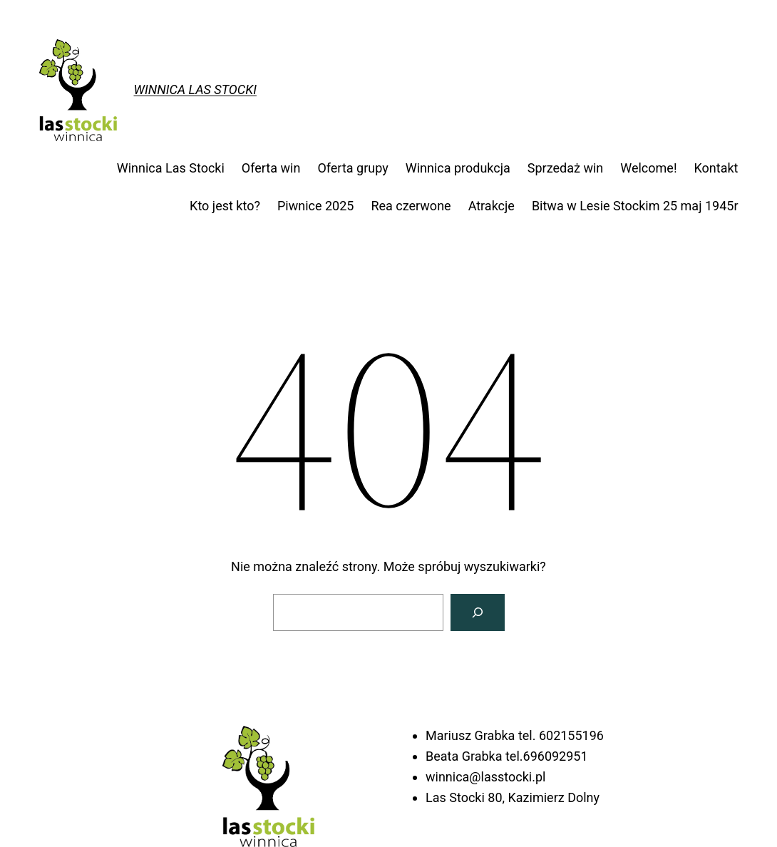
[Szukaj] (478, 612)
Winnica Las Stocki (195, 89)
